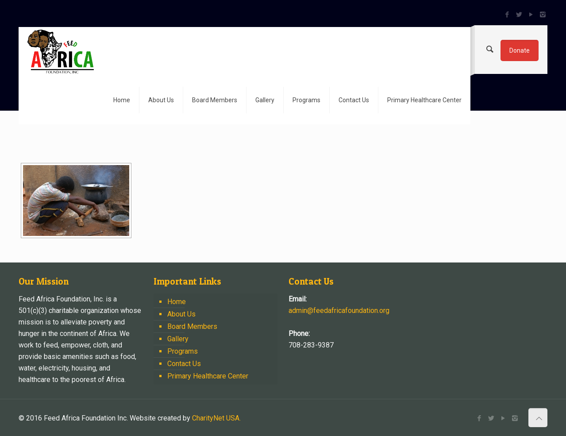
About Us (181, 314)
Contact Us (184, 363)
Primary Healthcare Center (207, 376)
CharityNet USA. (216, 418)
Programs (182, 351)
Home (176, 301)
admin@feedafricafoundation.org (339, 310)
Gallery (178, 339)
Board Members (192, 326)
